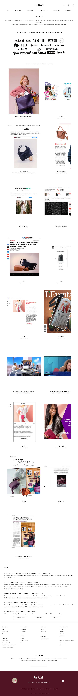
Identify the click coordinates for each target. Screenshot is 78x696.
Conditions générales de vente (67, 640)
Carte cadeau (5, 633)
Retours (62, 631)
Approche (23, 633)
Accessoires (5, 631)
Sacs (3, 629)
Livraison (62, 629)
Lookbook (43, 631)
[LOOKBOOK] (39, 617)
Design (22, 638)
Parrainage (62, 636)
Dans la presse (24, 642)
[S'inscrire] (44, 665)
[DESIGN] (55, 617)
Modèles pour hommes (7, 647)
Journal (43, 629)
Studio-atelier (24, 640)
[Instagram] (63, 681)
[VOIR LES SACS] (20, 617)
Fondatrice (23, 629)
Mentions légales (64, 642)
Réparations (63, 633)
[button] (73, 5)
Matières (23, 636)
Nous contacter (45, 638)
